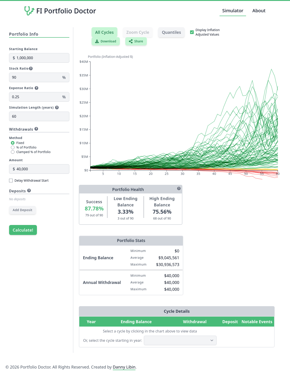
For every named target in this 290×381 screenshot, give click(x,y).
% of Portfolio (26, 147)
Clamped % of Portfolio (33, 152)
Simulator (232, 10)
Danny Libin (124, 367)
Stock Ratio (19, 68)
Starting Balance (23, 49)
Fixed (20, 143)
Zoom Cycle (137, 32)
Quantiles (171, 32)
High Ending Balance (162, 202)
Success (94, 201)
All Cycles (104, 32)
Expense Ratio (21, 88)
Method (15, 138)
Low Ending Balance (126, 202)
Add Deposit (22, 210)
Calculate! (23, 230)
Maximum (138, 264)
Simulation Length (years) (31, 107)
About (259, 10)
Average (137, 257)
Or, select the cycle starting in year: (112, 340)
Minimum (138, 251)
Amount (16, 160)
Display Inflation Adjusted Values (208, 32)
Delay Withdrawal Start (31, 180)
